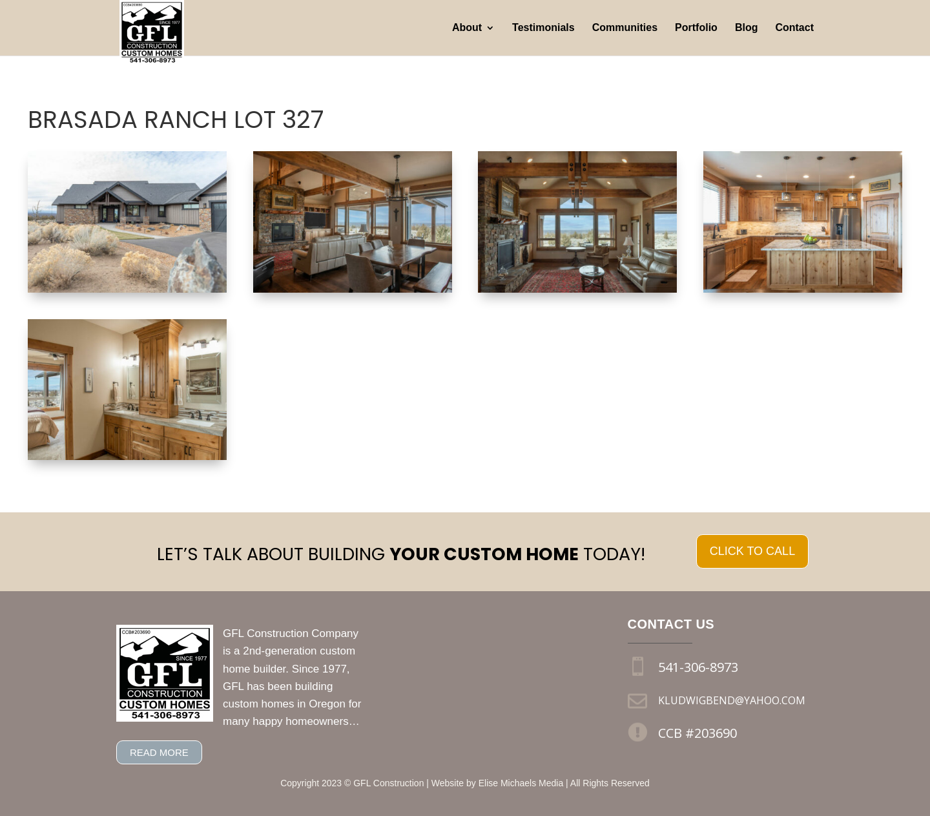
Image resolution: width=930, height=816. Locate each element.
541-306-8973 (698, 667)
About (467, 28)
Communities (624, 28)
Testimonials (543, 28)
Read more (159, 752)
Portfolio (696, 28)
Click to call (752, 551)
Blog (746, 28)
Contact (794, 28)
